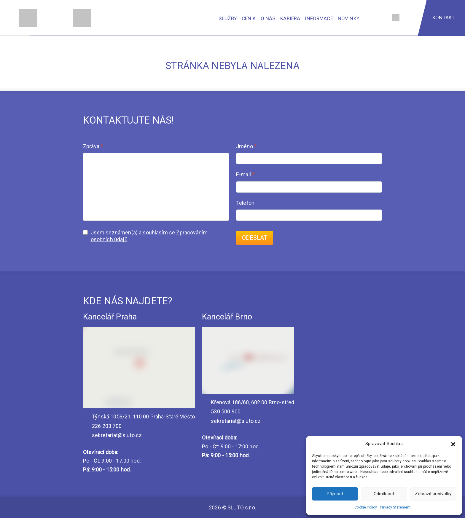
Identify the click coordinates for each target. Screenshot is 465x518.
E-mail (245, 174)
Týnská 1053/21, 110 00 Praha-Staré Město (139, 416)
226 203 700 (102, 426)
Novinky (348, 18)
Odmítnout (384, 493)
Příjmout (335, 493)
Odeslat (254, 237)
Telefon (245, 203)
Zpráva (93, 146)
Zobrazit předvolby (433, 493)
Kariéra (290, 18)
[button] (453, 444)
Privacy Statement (395, 507)
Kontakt (443, 17)
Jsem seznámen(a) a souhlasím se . (145, 235)
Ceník (249, 18)
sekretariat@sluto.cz (112, 435)
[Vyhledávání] (382, 17)
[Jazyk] (395, 17)
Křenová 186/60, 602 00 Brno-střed (248, 402)
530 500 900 (221, 411)
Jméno (246, 146)
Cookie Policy (365, 507)
